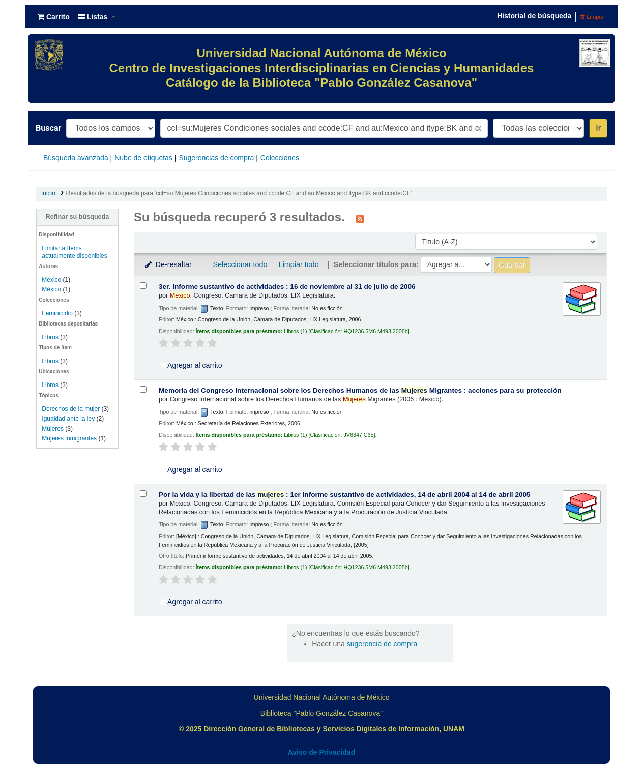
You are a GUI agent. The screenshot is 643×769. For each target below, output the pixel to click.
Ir (598, 128)
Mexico (51, 279)
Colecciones (279, 158)
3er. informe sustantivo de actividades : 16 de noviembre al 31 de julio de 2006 (287, 286)
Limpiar (592, 17)
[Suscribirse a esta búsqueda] (360, 218)
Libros (50, 337)
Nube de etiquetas (143, 158)
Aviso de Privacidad (322, 752)
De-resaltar (168, 264)
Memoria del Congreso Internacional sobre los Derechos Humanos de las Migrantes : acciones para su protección (360, 390)
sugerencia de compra (382, 644)
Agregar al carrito (190, 365)
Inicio (48, 193)
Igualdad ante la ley (68, 418)
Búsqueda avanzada (75, 158)
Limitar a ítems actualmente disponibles (74, 252)
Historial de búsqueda (534, 16)
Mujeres (53, 428)
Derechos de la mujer (71, 408)
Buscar (48, 128)
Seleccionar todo (240, 264)
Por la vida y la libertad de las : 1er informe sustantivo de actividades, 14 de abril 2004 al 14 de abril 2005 (345, 494)
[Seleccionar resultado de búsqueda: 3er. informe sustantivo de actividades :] (143, 285)
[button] (54, 16)
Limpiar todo (299, 264)
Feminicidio (58, 313)
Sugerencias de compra (216, 158)
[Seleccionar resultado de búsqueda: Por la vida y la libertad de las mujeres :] (143, 493)
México (51, 289)
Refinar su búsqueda (77, 216)
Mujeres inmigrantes (69, 438)
